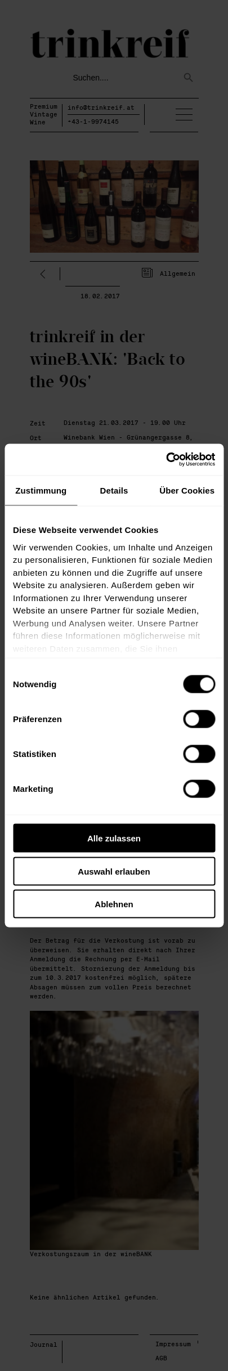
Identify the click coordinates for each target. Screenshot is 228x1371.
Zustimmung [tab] (40, 490)
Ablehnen (114, 904)
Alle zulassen (114, 838)
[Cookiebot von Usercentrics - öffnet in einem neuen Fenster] (166, 459)
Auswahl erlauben (114, 871)
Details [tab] (114, 490)
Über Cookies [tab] (186, 490)
